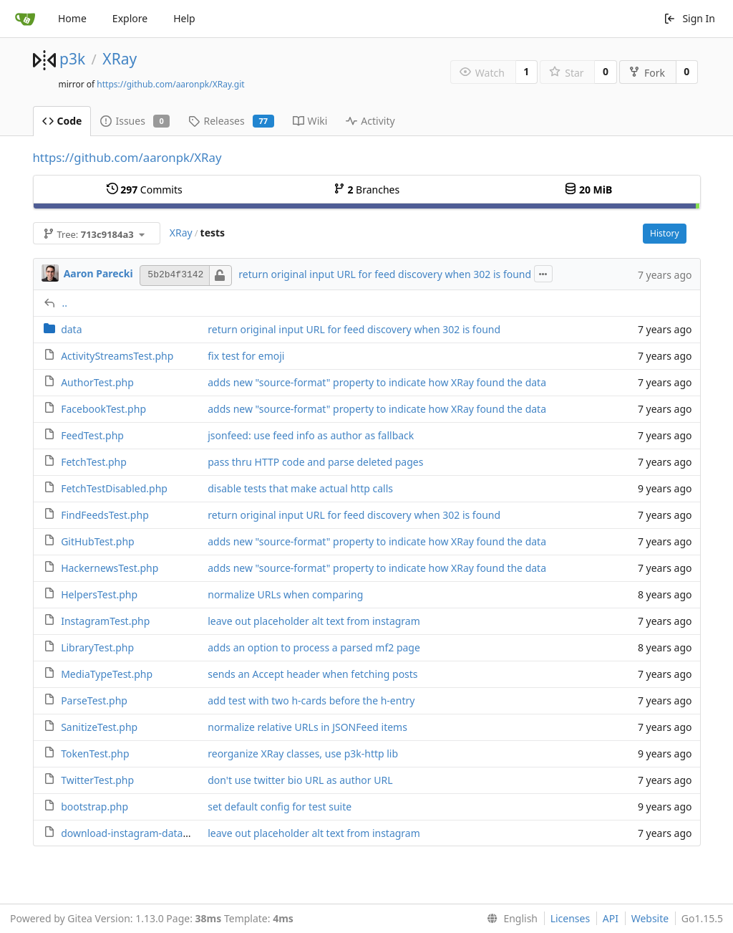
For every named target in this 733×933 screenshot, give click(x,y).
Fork (646, 73)
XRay (119, 59)
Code (62, 121)
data (71, 329)
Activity (370, 121)
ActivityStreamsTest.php (117, 356)
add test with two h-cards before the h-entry (311, 700)
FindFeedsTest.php (105, 515)
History (664, 233)
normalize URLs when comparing (285, 594)
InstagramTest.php (105, 621)
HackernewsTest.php (109, 568)
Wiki (310, 121)
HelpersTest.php (99, 594)
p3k (72, 59)
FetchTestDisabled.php (114, 488)
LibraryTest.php (97, 647)
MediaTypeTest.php (106, 674)
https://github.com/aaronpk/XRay (127, 157)
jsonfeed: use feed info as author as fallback (311, 435)
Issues (135, 121)
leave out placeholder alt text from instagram (314, 621)
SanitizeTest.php (99, 727)
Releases (230, 121)
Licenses (570, 918)
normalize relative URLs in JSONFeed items (307, 727)
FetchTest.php (94, 462)
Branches (366, 189)
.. (65, 303)
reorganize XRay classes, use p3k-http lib (303, 753)
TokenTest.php (95, 753)
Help (184, 18)
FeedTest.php (92, 435)
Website (650, 918)
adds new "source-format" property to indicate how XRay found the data (377, 382)
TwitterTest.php (97, 780)
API (610, 918)
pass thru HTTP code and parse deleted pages (315, 462)
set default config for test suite (279, 806)
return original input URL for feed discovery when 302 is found (384, 274)
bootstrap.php (94, 806)
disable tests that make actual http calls (300, 488)
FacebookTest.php (103, 409)
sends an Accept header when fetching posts (312, 674)
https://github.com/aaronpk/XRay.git (170, 84)
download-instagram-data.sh (128, 833)
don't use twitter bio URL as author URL (300, 780)
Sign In (689, 18)
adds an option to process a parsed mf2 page (314, 647)
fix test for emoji (246, 356)
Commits (145, 189)
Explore (129, 18)
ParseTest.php (94, 700)
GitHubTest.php (98, 541)
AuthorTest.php (97, 382)
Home (72, 18)
